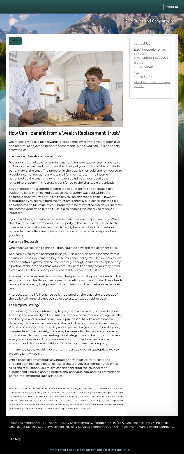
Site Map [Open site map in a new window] (15, 439)
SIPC (121, 422)
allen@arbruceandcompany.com (152, 84)
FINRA (111, 422)
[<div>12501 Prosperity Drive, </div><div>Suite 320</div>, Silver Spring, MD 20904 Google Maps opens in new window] (151, 54)
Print (15, 41)
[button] (172, 7)
